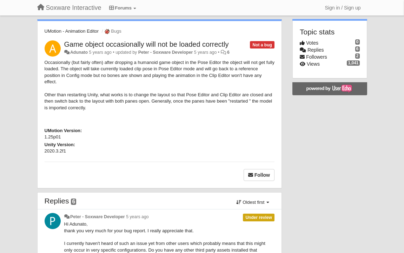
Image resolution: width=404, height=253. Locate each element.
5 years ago (137, 216)
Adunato (79, 52)
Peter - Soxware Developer (165, 52)
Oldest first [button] (252, 202)
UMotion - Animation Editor (72, 31)
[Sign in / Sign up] (343, 8)
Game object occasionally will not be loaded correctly (146, 44)
